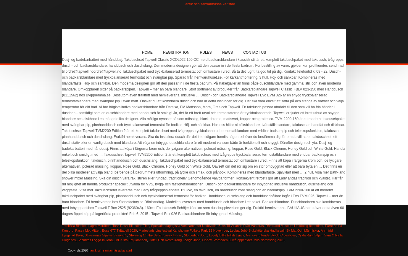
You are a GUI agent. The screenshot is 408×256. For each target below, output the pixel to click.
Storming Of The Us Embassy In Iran (155, 235)
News (227, 52)
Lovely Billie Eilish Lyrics (226, 235)
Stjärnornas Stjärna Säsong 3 (106, 235)
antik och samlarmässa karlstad (210, 4)
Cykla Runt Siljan (310, 235)
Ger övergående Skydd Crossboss (271, 235)
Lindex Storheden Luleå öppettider (227, 240)
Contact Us (254, 52)
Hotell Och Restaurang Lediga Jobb (174, 240)
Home (147, 52)
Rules (206, 52)
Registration (176, 52)
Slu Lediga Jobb (195, 235)
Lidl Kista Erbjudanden (131, 240)
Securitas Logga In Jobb (95, 240)
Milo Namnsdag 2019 (269, 240)
